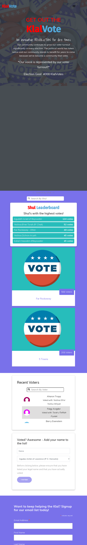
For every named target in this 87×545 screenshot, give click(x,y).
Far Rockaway (43, 310)
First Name (19, 532)
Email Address (22, 520)
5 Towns (43, 371)
